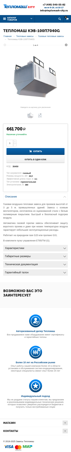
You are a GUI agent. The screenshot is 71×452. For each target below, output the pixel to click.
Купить (37, 151)
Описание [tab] (35, 196)
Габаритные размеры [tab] (35, 255)
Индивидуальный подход (35, 396)
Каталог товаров (12, 19)
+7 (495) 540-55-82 (54, 4)
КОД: (8, 166)
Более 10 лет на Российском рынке (35, 362)
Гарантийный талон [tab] (35, 271)
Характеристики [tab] (35, 247)
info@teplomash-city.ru (54, 10)
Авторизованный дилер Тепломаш (35, 331)
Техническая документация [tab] (35, 263)
